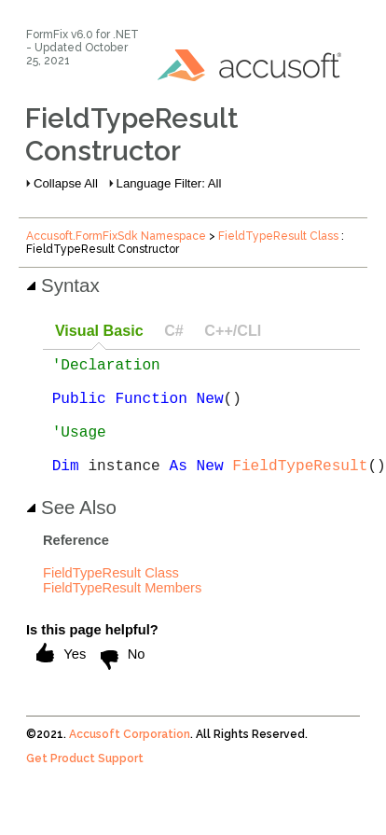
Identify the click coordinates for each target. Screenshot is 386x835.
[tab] (99, 331)
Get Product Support (85, 784)
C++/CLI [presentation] (232, 330)
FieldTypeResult (299, 490)
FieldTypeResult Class (278, 236)
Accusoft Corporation (129, 760)
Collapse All (66, 183)
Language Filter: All (169, 183)
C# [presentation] (174, 330)
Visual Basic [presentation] (99, 330)
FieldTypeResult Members (122, 613)
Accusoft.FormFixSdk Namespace (116, 236)
